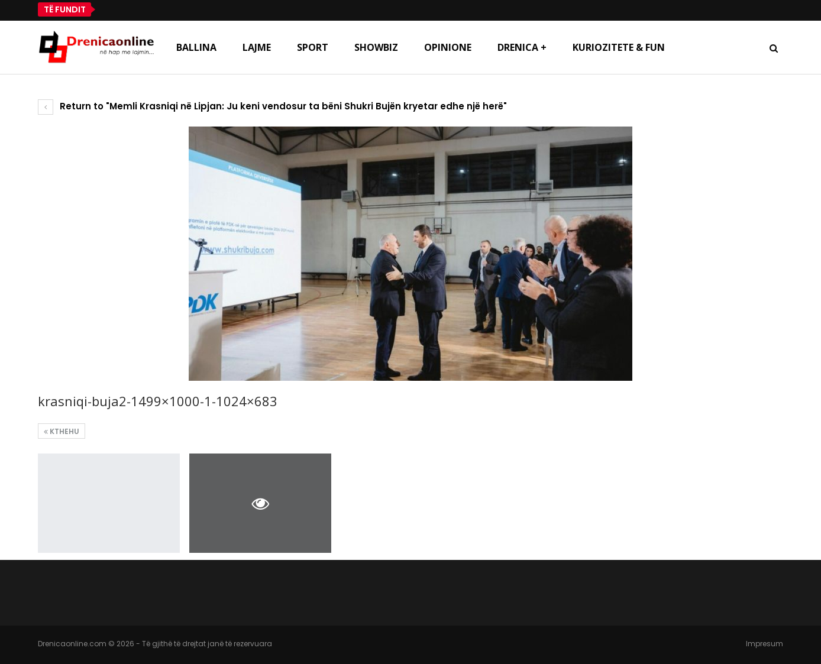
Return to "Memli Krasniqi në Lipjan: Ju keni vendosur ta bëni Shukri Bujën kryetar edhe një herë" (272, 106)
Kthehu (61, 431)
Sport (312, 47)
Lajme (257, 47)
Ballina (196, 47)
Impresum (764, 644)
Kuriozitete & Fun (619, 47)
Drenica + (522, 47)
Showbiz (376, 47)
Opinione (447, 47)
